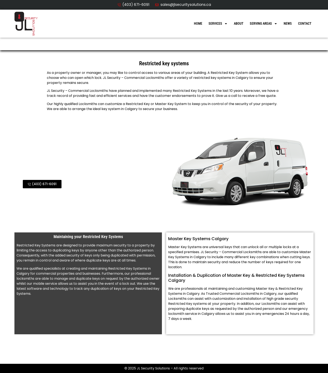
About (238, 24)
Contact (304, 24)
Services (218, 24)
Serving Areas (263, 24)
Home (198, 24)
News (288, 24)
